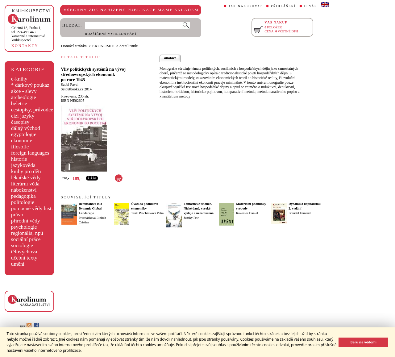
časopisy (20, 122)
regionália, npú (27, 233)
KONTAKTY (24, 46)
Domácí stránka (74, 46)
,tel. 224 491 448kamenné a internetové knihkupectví (28, 34)
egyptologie (23, 134)
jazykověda (23, 165)
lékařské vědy (26, 178)
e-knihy (19, 79)
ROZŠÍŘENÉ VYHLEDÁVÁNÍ (110, 33)
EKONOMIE (103, 46)
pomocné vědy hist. (32, 208)
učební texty (24, 258)
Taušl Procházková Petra (147, 213)
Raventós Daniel (247, 213)
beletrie (19, 103)
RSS (25, 326)
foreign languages (30, 153)
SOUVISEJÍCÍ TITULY (86, 197)
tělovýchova (24, 252)
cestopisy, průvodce (32, 110)
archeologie (23, 97)
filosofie (20, 147)
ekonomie (21, 140)
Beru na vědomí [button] (363, 342)
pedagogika (23, 196)
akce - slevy (24, 91)
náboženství (24, 190)
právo (17, 215)
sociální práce (26, 239)
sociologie (22, 245)
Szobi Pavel (69, 84)
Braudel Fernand (299, 213)
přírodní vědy (25, 221)
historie (19, 159)
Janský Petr (191, 217)
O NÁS (310, 6)
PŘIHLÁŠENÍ (283, 6)
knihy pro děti (26, 171)
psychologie (24, 227)
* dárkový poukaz (30, 85)
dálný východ (25, 128)
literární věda (25, 184)
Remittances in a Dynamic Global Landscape (90, 208)
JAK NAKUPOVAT (246, 6)
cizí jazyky (23, 116)
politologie (22, 202)
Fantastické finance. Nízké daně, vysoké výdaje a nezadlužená (199, 208)
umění (17, 264)
